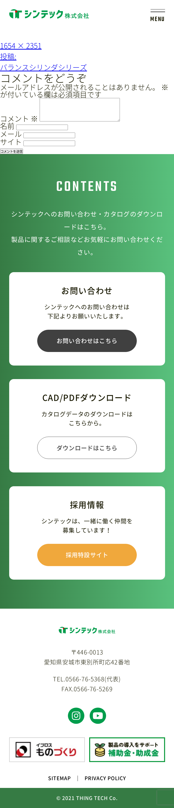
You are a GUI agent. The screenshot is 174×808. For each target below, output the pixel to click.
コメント (19, 118)
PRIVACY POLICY (105, 778)
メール (11, 133)
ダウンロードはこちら (87, 447)
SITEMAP (59, 778)
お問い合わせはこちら (87, 340)
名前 (7, 125)
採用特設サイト (87, 554)
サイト (11, 141)
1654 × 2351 (21, 45)
